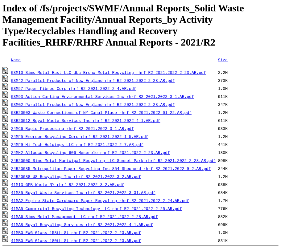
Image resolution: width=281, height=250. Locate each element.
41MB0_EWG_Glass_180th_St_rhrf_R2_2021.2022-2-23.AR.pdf (76, 240)
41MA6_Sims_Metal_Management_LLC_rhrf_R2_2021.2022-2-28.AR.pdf (84, 216)
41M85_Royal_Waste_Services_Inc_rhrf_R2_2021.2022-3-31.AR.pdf (83, 192)
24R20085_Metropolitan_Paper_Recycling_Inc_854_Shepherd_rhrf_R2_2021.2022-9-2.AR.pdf (111, 168)
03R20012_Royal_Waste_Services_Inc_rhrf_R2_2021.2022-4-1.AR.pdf (85, 120)
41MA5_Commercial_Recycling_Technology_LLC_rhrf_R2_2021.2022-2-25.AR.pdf (96, 208)
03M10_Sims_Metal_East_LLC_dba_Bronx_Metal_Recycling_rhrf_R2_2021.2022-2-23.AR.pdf (108, 72)
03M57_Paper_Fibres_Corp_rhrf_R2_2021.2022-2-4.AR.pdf (73, 88)
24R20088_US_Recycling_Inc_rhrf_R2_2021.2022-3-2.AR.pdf (76, 176)
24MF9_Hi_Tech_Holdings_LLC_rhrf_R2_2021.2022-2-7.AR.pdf (77, 144)
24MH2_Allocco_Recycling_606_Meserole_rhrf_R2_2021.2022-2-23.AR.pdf (90, 152)
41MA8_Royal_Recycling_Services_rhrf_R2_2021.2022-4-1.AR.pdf (82, 224)
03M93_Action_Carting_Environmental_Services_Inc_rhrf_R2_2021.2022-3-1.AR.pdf (102, 96)
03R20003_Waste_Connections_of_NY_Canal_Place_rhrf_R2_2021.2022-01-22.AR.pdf (101, 112)
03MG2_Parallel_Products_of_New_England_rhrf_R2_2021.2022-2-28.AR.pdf (93, 104)
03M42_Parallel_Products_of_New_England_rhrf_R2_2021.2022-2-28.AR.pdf (93, 80)
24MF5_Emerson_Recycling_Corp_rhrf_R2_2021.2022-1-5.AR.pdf (79, 136)
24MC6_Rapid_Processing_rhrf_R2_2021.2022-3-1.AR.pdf (72, 128)
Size (223, 59)
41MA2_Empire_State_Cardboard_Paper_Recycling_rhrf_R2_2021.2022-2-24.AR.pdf (100, 200)
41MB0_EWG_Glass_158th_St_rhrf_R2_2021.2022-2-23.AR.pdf (76, 232)
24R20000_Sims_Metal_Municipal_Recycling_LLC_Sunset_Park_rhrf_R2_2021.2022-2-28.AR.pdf (113, 160)
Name (16, 59)
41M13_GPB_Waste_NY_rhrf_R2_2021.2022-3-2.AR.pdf (67, 184)
